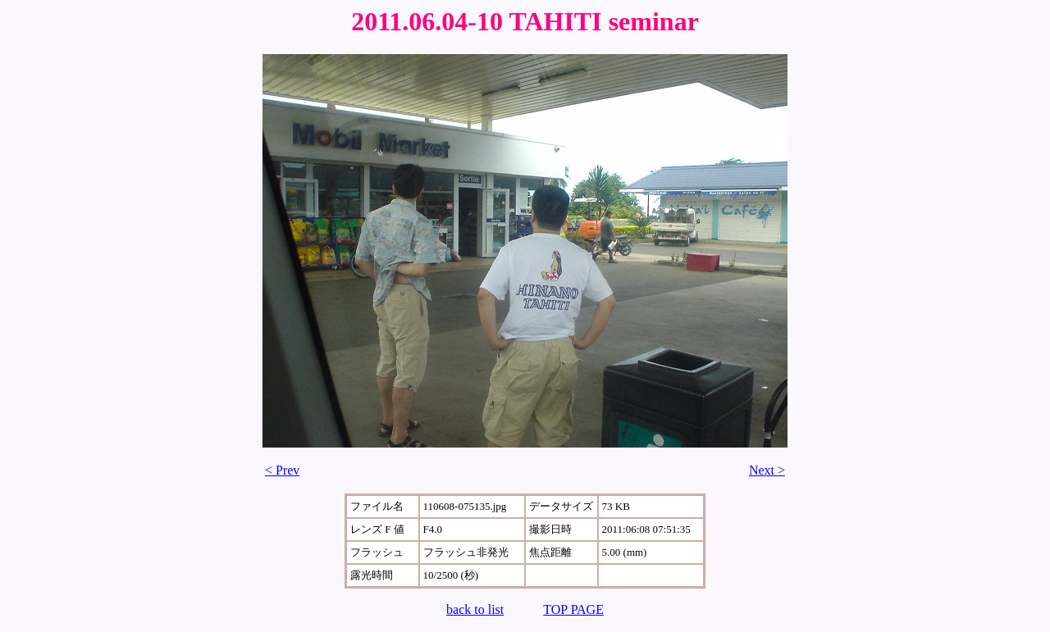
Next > (767, 470)
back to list (475, 609)
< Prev (282, 470)
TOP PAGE (573, 609)
